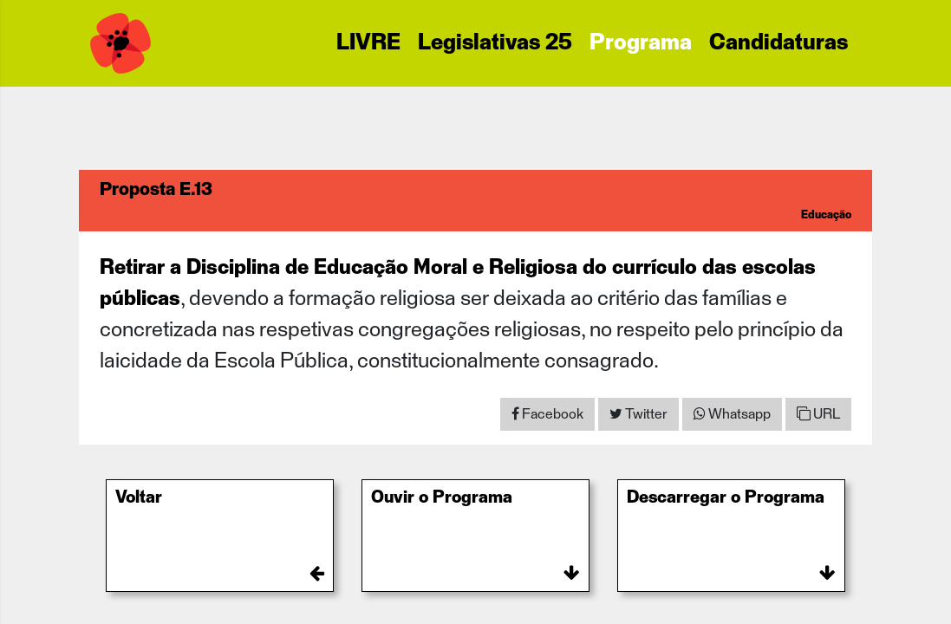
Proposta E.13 (156, 189)
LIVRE (368, 43)
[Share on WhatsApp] (732, 414)
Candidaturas (778, 43)
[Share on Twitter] (638, 414)
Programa (640, 43)
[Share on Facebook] (547, 414)
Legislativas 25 (495, 43)
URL (818, 413)
